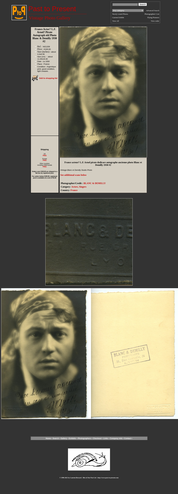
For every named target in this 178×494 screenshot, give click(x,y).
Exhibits (72, 438)
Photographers (84, 438)
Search (56, 438)
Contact (127, 438)
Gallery (64, 438)
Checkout (97, 438)
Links (105, 438)
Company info (116, 438)
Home (48, 438)
